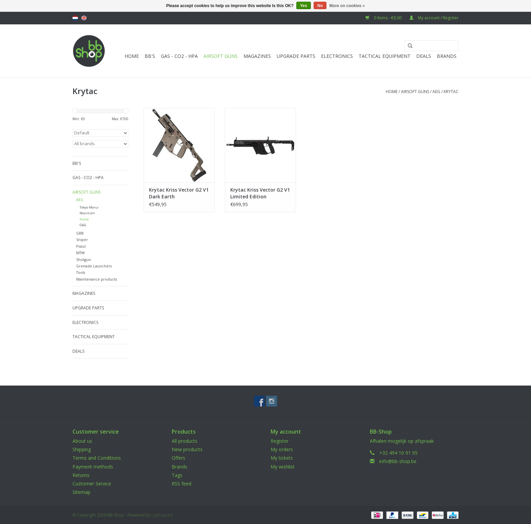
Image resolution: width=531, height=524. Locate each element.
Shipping (81, 449)
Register (280, 441)
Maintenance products (96, 279)
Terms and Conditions (96, 458)
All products (184, 441)
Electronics (337, 56)
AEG (436, 91)
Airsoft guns (221, 56)
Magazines (257, 56)
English (84, 18)
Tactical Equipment (384, 56)
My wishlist (283, 466)
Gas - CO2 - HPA (179, 56)
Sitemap (81, 492)
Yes (303, 5)
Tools (80, 272)
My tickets (282, 458)
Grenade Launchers (94, 265)
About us (82, 441)
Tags (177, 475)
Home (132, 56)
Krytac (451, 91)
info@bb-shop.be (398, 461)
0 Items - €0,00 (384, 18)
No (320, 5)
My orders (282, 449)
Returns (80, 475)
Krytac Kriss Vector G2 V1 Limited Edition (260, 193)
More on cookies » (347, 5)
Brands (446, 56)
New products (187, 449)
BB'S (150, 56)
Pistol (81, 246)
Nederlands (75, 18)
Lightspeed (162, 515)
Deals (423, 56)
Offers (178, 458)
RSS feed (181, 483)
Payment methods (92, 466)
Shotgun (83, 259)
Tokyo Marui (89, 207)
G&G (83, 225)
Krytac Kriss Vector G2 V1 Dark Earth (179, 193)
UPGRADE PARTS (296, 56)
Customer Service (91, 483)
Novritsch (87, 213)
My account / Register (434, 18)
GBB (80, 233)
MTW (80, 252)
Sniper (82, 239)
